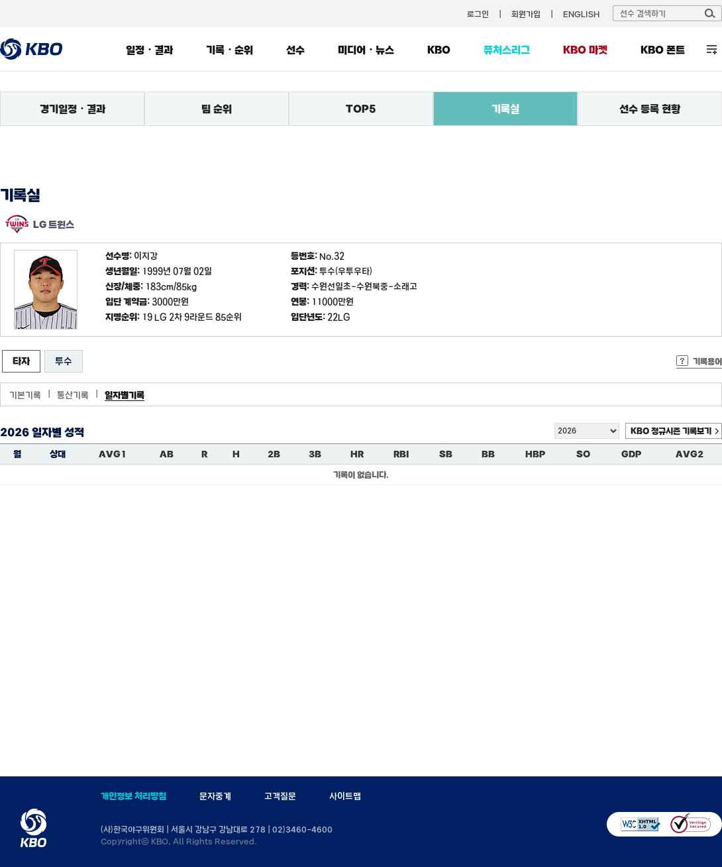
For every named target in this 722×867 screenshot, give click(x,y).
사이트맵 (345, 796)
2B (274, 454)
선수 (295, 50)
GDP (631, 454)
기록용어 (707, 361)
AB (167, 454)
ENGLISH (581, 14)
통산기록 (73, 395)
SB (445, 454)
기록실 (505, 109)
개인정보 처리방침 (133, 796)
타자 (21, 361)
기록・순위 (229, 50)
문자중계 (215, 796)
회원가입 (526, 14)
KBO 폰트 (663, 50)
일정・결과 (149, 50)
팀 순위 (216, 109)
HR (357, 454)
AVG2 (689, 454)
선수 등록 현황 (649, 109)
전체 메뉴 (711, 49)
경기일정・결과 (72, 109)
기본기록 (25, 395)
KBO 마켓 (585, 50)
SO (583, 454)
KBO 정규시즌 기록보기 (671, 430)
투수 (63, 361)
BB (488, 454)
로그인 (478, 14)
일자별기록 (124, 395)
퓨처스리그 (507, 50)
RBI (401, 454)
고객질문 (280, 796)
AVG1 (113, 454)
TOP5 (361, 109)
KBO (438, 50)
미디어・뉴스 (366, 50)
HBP (535, 454)
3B (315, 454)
